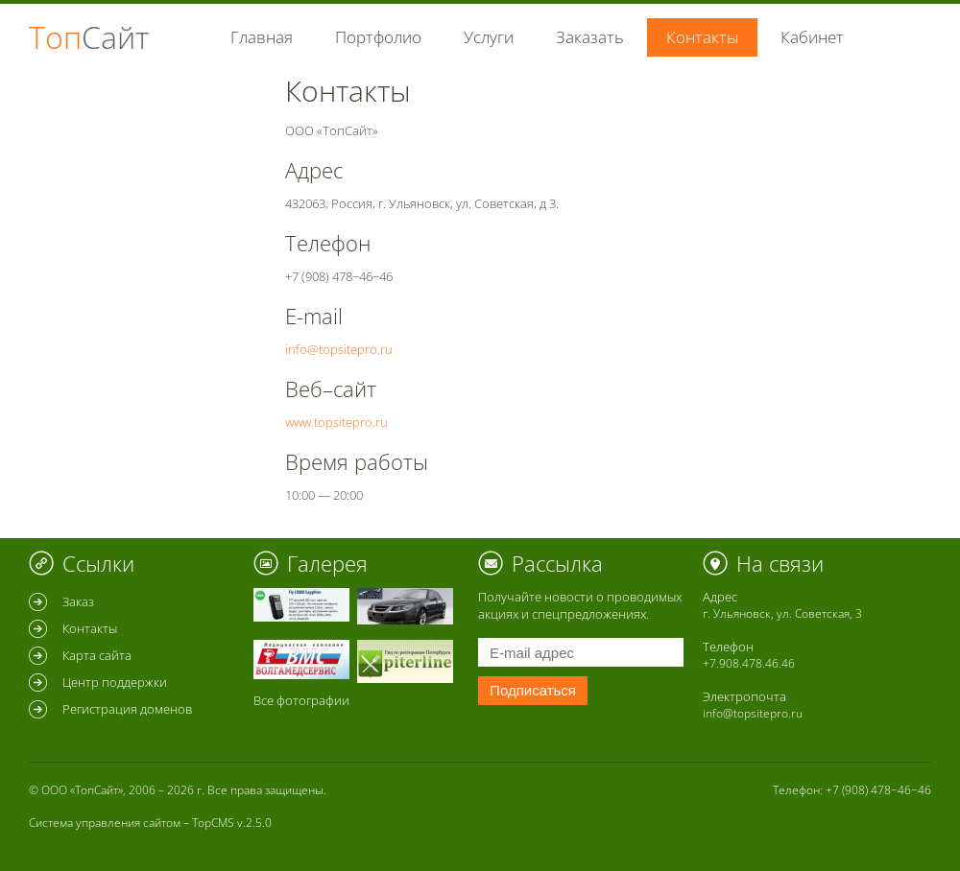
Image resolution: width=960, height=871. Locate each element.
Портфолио (378, 37)
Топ (89, 37)
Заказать (590, 37)
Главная (261, 37)
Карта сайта (97, 655)
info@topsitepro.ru (339, 349)
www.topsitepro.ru (336, 422)
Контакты (89, 628)
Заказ (78, 601)
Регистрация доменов (127, 709)
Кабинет (812, 37)
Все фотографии (301, 700)
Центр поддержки (114, 682)
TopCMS (213, 822)
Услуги (489, 37)
